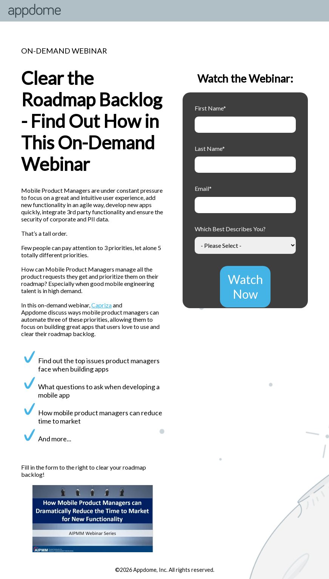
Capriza (101, 305)
